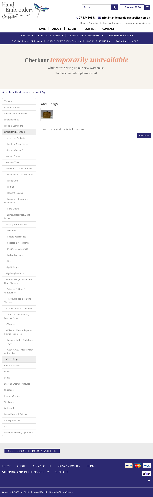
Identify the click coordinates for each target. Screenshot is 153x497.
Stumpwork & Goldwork (86, 35)
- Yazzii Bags (11, 359)
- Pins (7, 261)
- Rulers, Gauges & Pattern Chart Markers (18, 281)
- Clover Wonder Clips (15, 150)
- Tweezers (10, 324)
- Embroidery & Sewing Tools (18, 174)
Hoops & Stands (99, 41)
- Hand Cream (11, 208)
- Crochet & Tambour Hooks (18, 168)
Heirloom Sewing (12, 396)
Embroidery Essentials (64, 41)
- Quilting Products (14, 273)
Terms (91, 466)
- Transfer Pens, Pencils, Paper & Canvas (16, 316)
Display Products (12, 420)
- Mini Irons (10, 230)
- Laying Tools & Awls (15, 224)
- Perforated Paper (13, 255)
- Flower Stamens (13, 192)
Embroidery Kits (121, 35)
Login (72, 28)
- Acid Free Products (14, 138)
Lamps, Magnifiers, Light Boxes (18, 432)
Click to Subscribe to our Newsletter (32, 451)
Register (89, 28)
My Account (42, 466)
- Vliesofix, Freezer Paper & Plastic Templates (18, 332)
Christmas (9, 389)
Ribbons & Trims (50, 35)
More (136, 41)
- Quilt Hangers (12, 267)
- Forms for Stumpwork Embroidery (16, 201)
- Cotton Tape (11, 162)
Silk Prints (9, 402)
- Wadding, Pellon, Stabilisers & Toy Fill (18, 342)
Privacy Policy (69, 466)
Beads (7, 377)
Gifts (6, 426)
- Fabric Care (11, 180)
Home (42, 28)
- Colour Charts (12, 156)
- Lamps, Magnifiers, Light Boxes (17, 216)
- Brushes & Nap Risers (16, 144)
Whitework (9, 408)
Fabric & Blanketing (27, 41)
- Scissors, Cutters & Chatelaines (14, 291)
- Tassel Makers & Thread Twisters (17, 300)
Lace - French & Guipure (15, 414)
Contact (108, 28)
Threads (26, 35)
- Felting (9, 186)
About (56, 28)
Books (121, 41)
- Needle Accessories (15, 236)
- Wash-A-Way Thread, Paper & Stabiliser (18, 351)
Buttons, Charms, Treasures (17, 383)
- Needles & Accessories (16, 242)
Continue (144, 135)
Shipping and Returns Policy (25, 472)
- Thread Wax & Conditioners (19, 308)
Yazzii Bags (41, 92)
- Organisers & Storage (16, 248)
